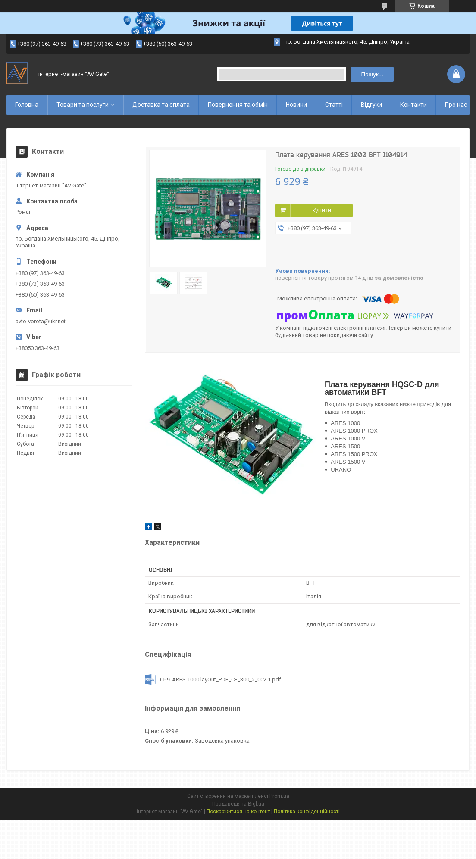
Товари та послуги (82, 104)
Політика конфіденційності (307, 812)
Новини (296, 104)
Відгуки (371, 104)
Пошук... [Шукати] (372, 74)
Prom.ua (279, 796)
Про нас (456, 104)
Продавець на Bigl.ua (238, 804)
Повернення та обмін (238, 104)
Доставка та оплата (161, 104)
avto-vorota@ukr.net (41, 321)
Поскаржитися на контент (238, 812)
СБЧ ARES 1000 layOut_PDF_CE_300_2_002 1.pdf (220, 679)
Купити (321, 210)
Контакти (413, 104)
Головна (26, 104)
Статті (334, 104)
